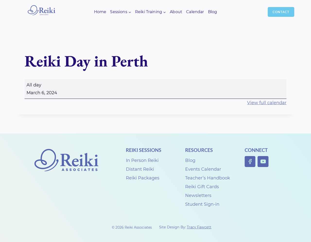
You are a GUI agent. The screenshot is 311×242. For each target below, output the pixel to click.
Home (100, 11)
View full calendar (266, 102)
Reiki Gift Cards (202, 186)
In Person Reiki (142, 160)
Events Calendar (203, 169)
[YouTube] (263, 161)
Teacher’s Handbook (207, 178)
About (176, 11)
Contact (281, 12)
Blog (212, 11)
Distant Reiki (140, 169)
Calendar (195, 11)
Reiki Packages (142, 178)
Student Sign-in (202, 204)
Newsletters (198, 195)
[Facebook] (250, 161)
